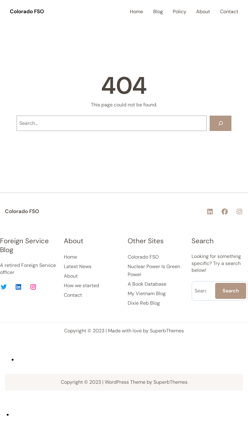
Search (231, 290)
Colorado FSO (27, 11)
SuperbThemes (167, 330)
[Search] (220, 123)
